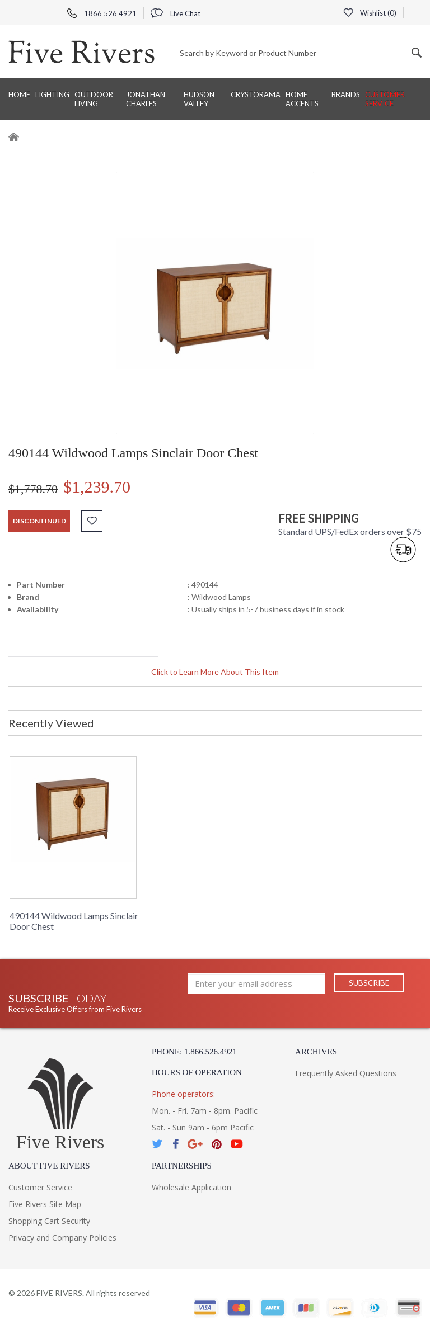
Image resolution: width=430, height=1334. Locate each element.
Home (19, 94)
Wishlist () (369, 12)
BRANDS (345, 94)
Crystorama (256, 94)
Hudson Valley (199, 99)
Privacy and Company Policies (62, 1237)
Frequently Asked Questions (345, 1073)
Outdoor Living (93, 99)
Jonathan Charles (145, 99)
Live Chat (175, 13)
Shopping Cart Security (49, 1220)
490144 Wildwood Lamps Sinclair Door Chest (74, 920)
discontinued (39, 521)
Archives (316, 1051)
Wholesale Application (191, 1187)
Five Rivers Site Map (44, 1204)
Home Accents (302, 99)
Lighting (52, 94)
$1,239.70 (96, 486)
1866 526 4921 (102, 13)
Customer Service (385, 99)
